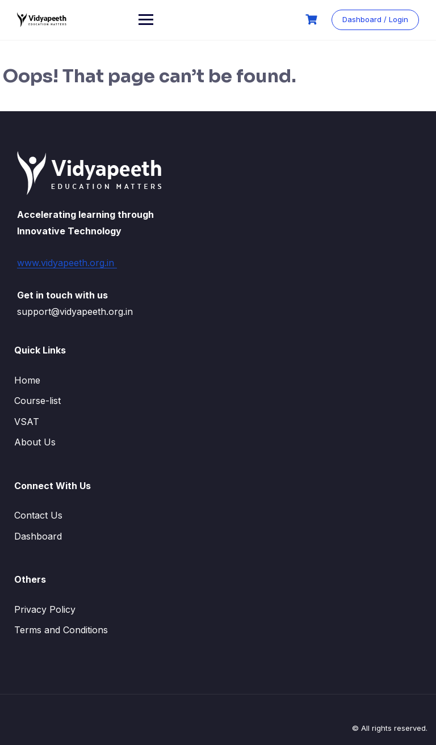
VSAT (26, 421)
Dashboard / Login (375, 19)
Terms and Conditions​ (61, 629)
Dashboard (38, 536)
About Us (35, 442)
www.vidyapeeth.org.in (67, 262)
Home (27, 380)
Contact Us (38, 515)
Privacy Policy (45, 609)
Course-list (37, 400)
